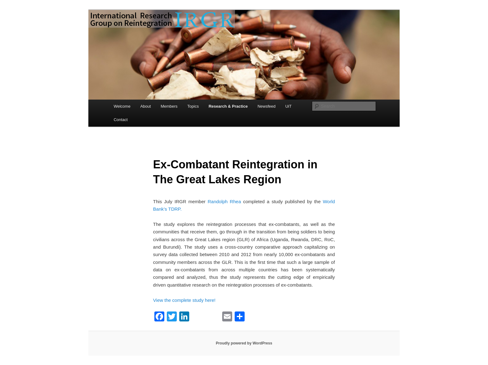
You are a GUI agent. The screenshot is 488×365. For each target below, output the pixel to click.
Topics (193, 106)
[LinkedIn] (184, 317)
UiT (288, 106)
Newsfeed (266, 106)
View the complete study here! (184, 300)
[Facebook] (159, 317)
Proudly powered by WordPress (244, 343)
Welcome (122, 106)
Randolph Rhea (225, 201)
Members (169, 106)
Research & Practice (228, 106)
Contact (121, 119)
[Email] (227, 317)
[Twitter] (172, 317)
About (145, 106)
